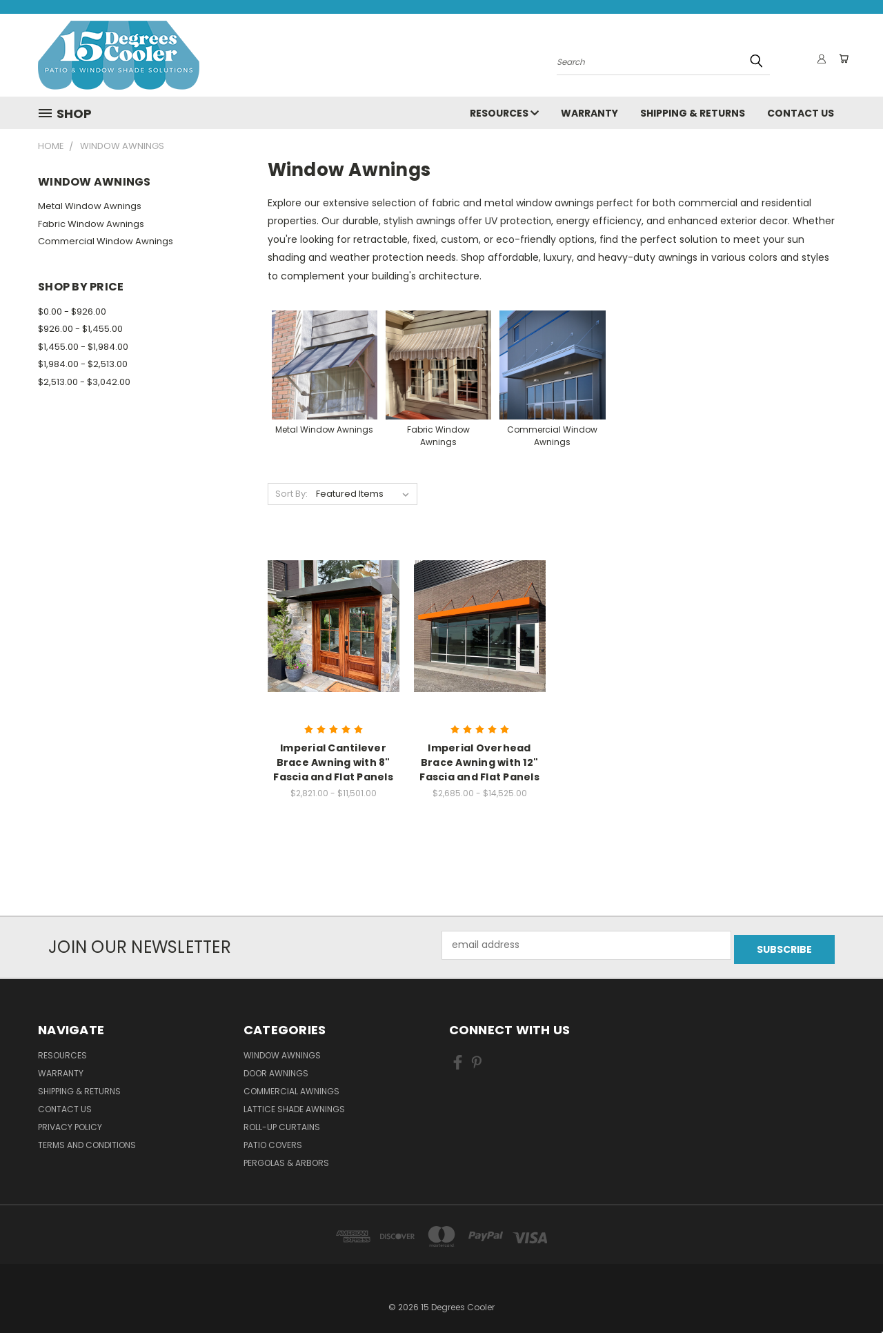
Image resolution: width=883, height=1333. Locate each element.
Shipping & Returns (692, 113)
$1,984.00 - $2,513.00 (83, 364)
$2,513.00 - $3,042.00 (84, 381)
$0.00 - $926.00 (72, 311)
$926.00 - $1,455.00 (80, 328)
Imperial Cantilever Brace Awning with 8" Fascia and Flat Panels (333, 762)
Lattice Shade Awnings (294, 1105)
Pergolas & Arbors (286, 1159)
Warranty (589, 113)
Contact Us (800, 113)
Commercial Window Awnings (105, 241)
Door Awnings (276, 1069)
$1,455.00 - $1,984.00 (83, 346)
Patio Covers (273, 1141)
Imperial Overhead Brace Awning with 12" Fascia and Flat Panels (479, 762)
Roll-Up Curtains (282, 1123)
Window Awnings (282, 1051)
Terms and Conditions (87, 1141)
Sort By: (291, 493)
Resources (504, 113)
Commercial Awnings (291, 1087)
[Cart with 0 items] (842, 59)
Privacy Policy (70, 1123)
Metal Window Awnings (89, 206)
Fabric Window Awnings (91, 223)
